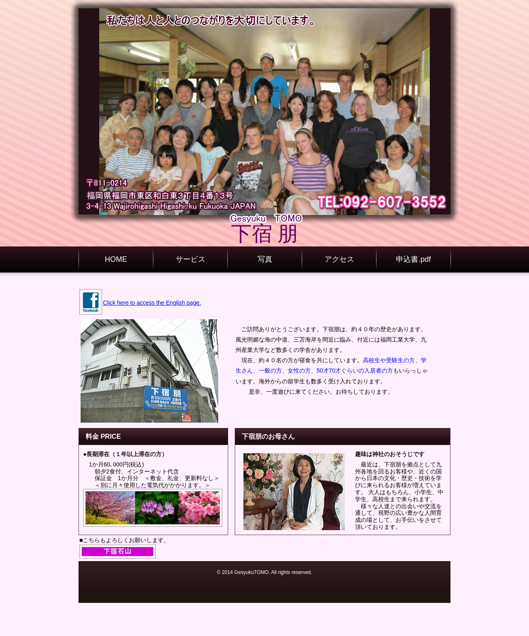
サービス (190, 259)
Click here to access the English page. (152, 302)
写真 (264, 259)
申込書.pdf (413, 259)
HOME (116, 259)
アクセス (339, 259)
